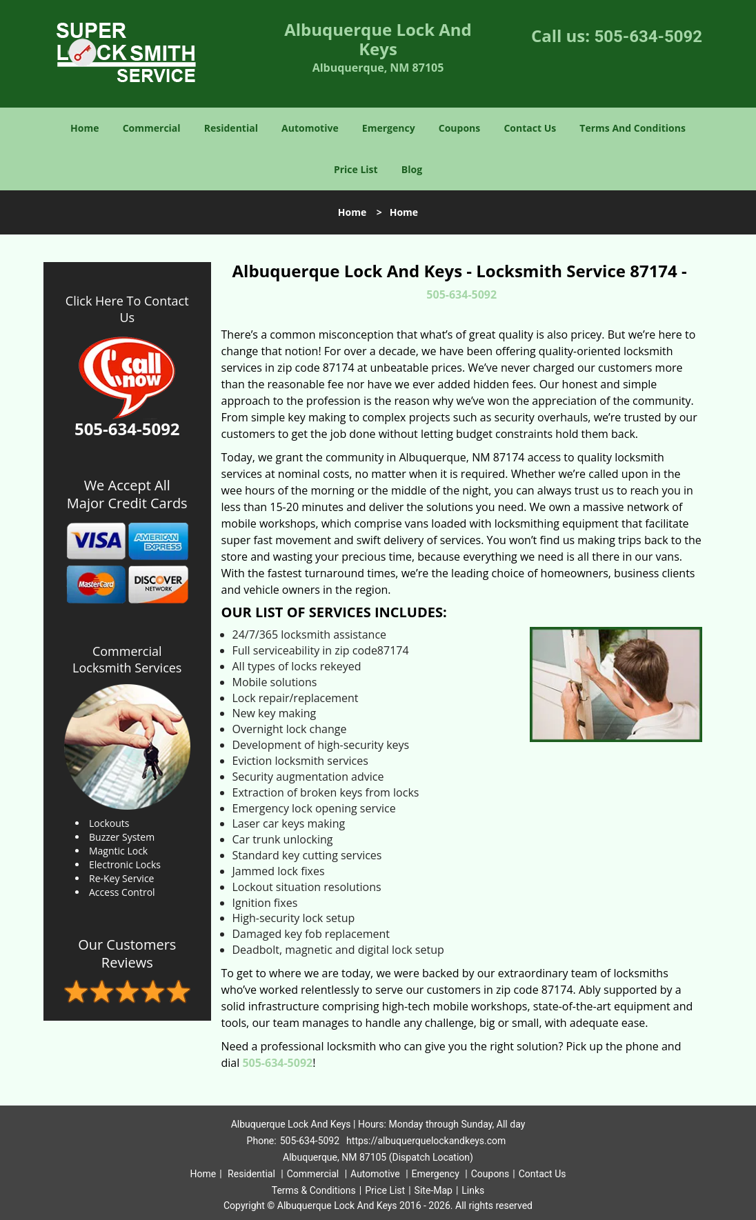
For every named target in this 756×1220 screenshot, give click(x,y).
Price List (356, 169)
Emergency (388, 127)
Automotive (310, 127)
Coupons (459, 127)
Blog (411, 169)
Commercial (152, 127)
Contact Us (530, 127)
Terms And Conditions (632, 127)
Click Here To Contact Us (127, 309)
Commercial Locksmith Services (126, 659)
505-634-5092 (648, 36)
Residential (231, 127)
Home (84, 127)
